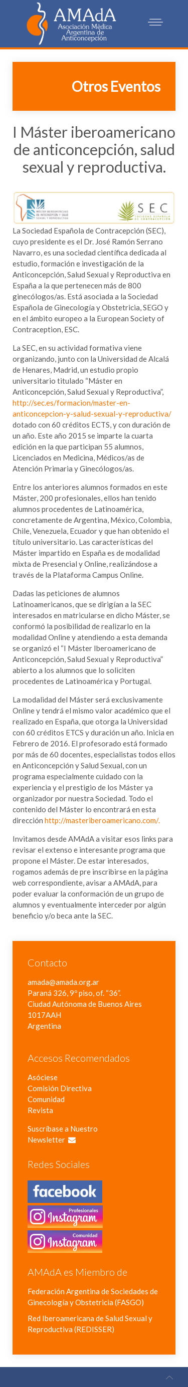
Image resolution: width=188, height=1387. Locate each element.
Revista (40, 1110)
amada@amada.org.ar (63, 981)
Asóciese (43, 1077)
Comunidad (46, 1099)
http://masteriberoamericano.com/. (102, 820)
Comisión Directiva (60, 1088)
